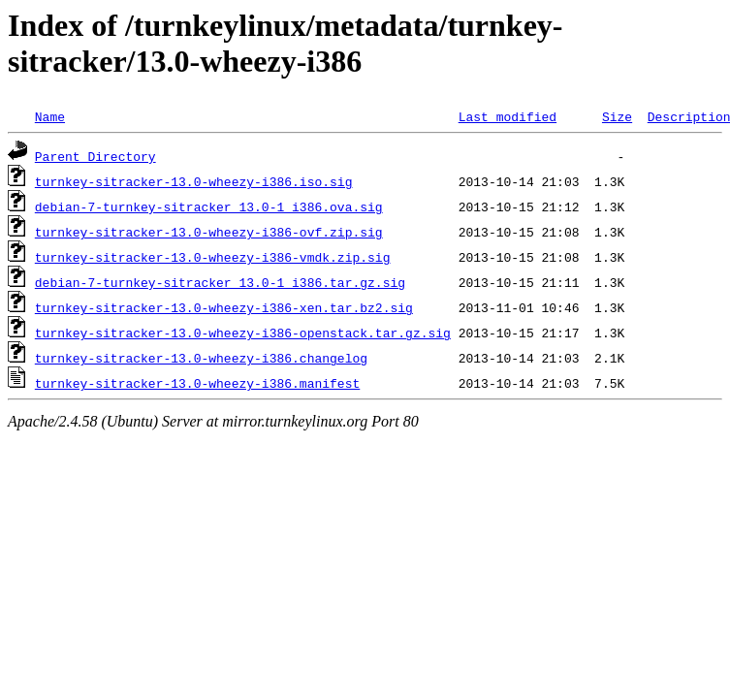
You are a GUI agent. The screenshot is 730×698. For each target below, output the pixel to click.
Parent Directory (95, 156)
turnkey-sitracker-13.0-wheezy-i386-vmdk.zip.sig (213, 257)
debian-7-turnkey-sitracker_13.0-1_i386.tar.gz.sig (220, 282)
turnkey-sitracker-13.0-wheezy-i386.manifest (197, 383)
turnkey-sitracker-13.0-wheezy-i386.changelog (201, 357)
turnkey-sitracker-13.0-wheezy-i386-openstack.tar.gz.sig (243, 332)
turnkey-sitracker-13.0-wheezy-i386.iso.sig (194, 181)
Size (617, 116)
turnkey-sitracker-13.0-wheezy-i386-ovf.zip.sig (209, 231)
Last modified (507, 116)
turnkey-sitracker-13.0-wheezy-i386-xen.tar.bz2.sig (224, 307)
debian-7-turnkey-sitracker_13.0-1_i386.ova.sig (209, 206)
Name (50, 116)
